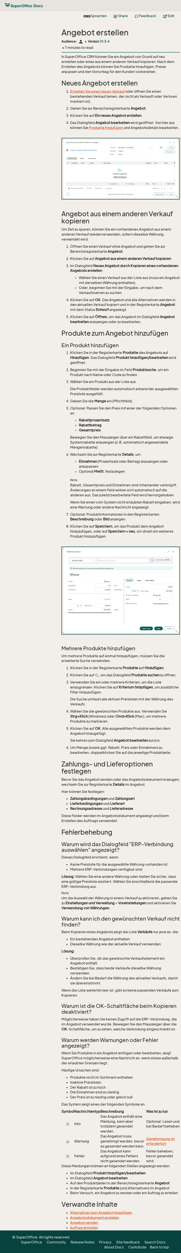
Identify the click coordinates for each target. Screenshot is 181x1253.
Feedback (145, 16)
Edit (168, 16)
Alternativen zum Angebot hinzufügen (101, 1212)
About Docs (114, 1247)
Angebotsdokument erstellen (94, 1217)
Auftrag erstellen (84, 1227)
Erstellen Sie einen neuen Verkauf (97, 91)
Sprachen (95, 16)
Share (121, 16)
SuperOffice (31, 1242)
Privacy (105, 1242)
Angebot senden (84, 1222)
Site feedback (128, 1242)
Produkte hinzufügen (106, 127)
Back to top (159, 1247)
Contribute (137, 1247)
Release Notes (83, 1242)
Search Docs (155, 1242)
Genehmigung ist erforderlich (160, 1141)
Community (56, 1242)
